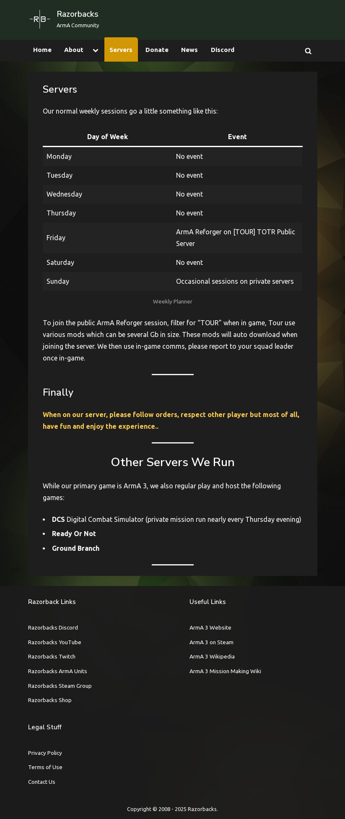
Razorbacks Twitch (51, 656)
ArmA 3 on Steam (211, 642)
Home (42, 49)
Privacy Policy (45, 752)
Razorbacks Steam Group (60, 685)
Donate (157, 49)
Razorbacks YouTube (54, 642)
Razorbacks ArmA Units (57, 671)
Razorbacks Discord (53, 627)
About (73, 49)
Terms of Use (45, 767)
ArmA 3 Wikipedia (212, 656)
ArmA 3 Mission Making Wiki (225, 671)
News (189, 49)
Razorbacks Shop (50, 700)
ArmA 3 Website (210, 627)
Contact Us (41, 781)
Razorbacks (78, 14)
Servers (120, 49)
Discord (222, 49)
